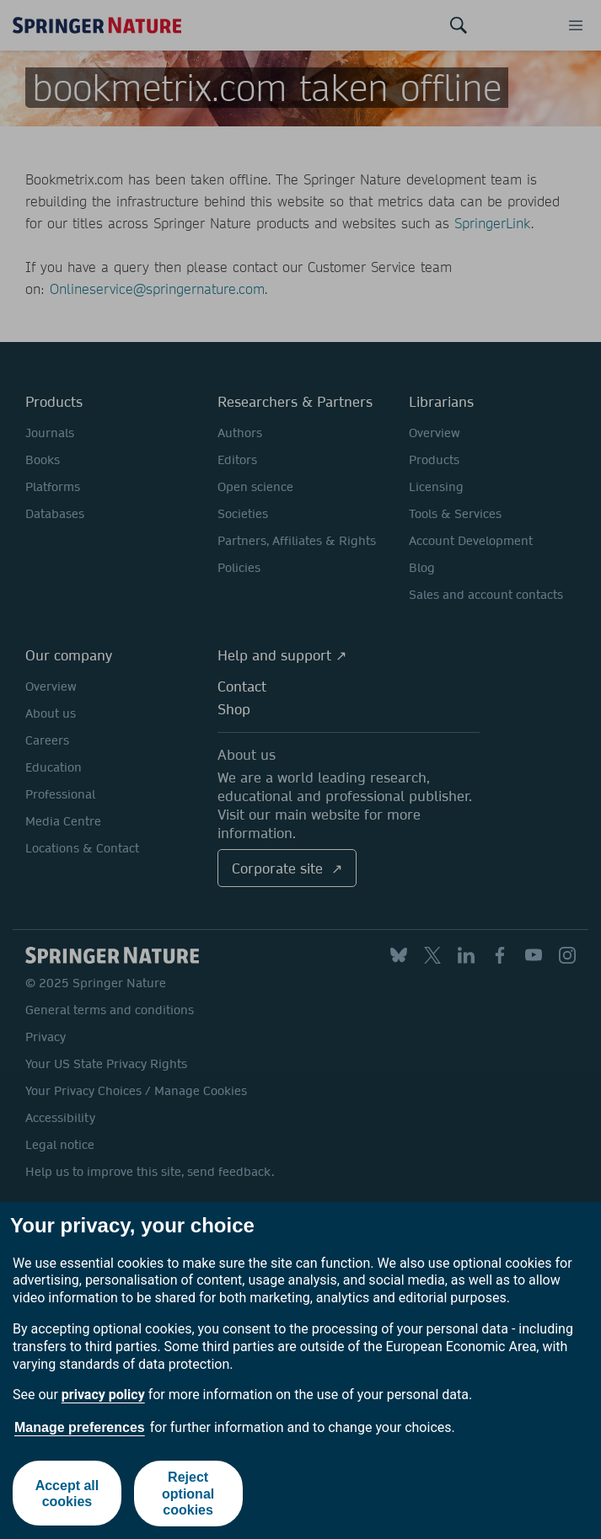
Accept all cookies (67, 1493)
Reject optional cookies (188, 1493)
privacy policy (103, 1395)
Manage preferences (79, 1427)
